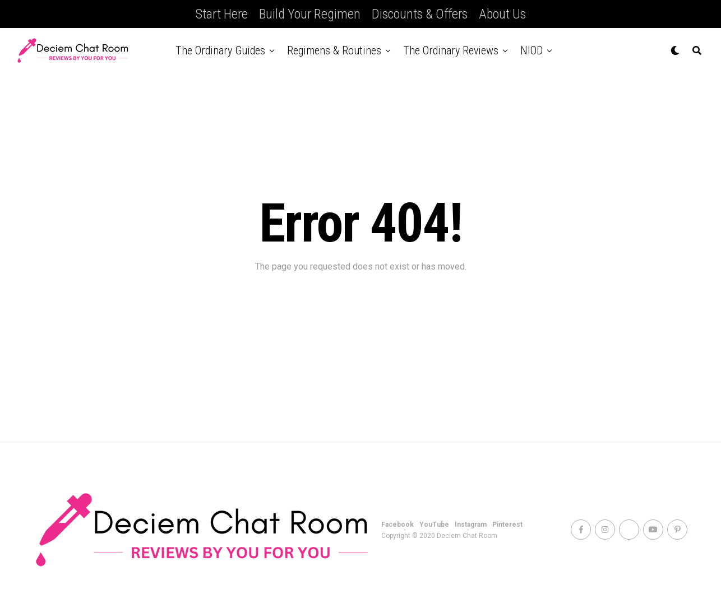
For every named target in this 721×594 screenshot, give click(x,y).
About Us (502, 14)
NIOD (531, 50)
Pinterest (507, 524)
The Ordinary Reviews (450, 50)
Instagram (471, 524)
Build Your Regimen (309, 14)
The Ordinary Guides (220, 50)
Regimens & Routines (334, 50)
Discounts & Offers (420, 14)
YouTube (434, 524)
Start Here (222, 14)
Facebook (397, 524)
